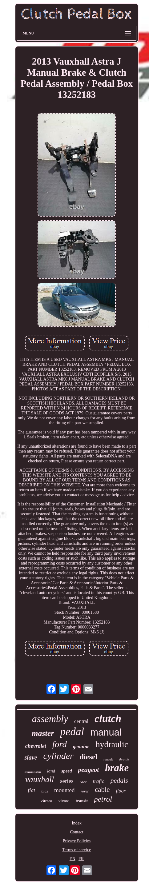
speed (66, 770)
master (43, 733)
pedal (72, 732)
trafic (98, 781)
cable (102, 789)
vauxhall (39, 779)
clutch (108, 718)
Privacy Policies (77, 841)
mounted (64, 790)
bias (44, 791)
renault (108, 759)
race (83, 782)
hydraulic (111, 744)
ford (59, 744)
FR (81, 858)
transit (82, 801)
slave (30, 757)
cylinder (58, 756)
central (81, 721)
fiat (31, 790)
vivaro (64, 801)
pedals (119, 780)
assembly (50, 718)
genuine (81, 746)
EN (72, 858)
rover (85, 791)
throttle (124, 759)
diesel (88, 757)
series (66, 781)
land (51, 770)
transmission (33, 772)
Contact (76, 832)
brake (117, 767)
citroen (46, 801)
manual (106, 732)
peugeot (88, 769)
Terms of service (76, 850)
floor (121, 790)
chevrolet (35, 746)
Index (77, 823)
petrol (103, 799)
